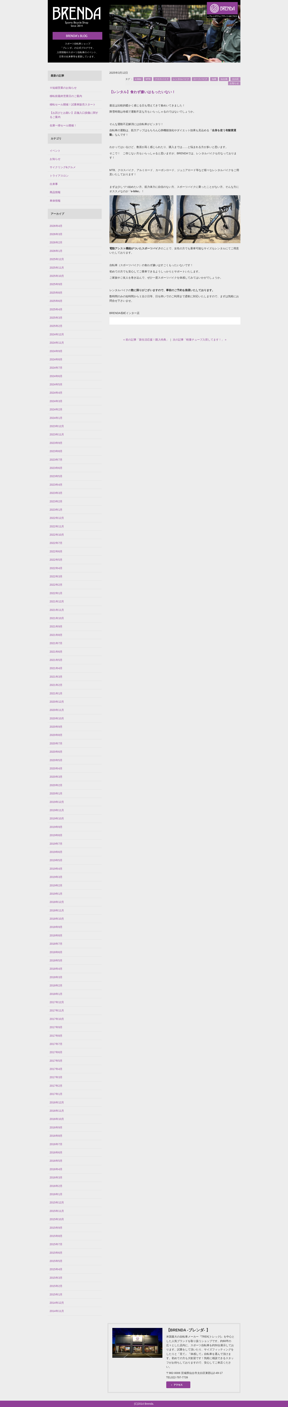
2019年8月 (56, 835)
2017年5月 (56, 1060)
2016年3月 (56, 1177)
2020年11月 (57, 709)
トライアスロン (59, 175)
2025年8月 (56, 292)
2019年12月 (57, 801)
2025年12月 (57, 259)
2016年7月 (56, 1144)
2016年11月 (57, 1110)
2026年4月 (56, 225)
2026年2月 (56, 242)
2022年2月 (56, 584)
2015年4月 (56, 1269)
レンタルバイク (181, 79)
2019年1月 (56, 893)
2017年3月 (56, 1077)
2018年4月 (56, 968)
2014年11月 (57, 1311)
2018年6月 (56, 952)
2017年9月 (56, 1027)
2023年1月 (56, 509)
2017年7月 (56, 1043)
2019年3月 (56, 876)
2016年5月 (56, 1160)
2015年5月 (56, 1261)
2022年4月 (56, 568)
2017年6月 (56, 1052)
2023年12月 (57, 426)
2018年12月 (57, 901)
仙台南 (224, 79)
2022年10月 (57, 534)
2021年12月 (57, 601)
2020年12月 (57, 701)
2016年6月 (56, 1152)
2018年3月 (56, 977)
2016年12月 (57, 1102)
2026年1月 (56, 250)
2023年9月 (56, 442)
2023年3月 (56, 492)
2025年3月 (56, 317)
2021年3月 (56, 676)
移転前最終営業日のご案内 (66, 96)
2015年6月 (56, 1252)
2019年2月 (56, 885)
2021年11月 (57, 609)
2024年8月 (56, 359)
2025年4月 (56, 309)
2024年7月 (56, 367)
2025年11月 (57, 267)
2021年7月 (56, 643)
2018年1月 (56, 993)
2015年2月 (56, 1286)
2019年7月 (56, 843)
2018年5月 (56, 960)
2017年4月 (56, 1068)
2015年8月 (56, 1235)
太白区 (235, 79)
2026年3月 (56, 234)
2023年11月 (57, 434)
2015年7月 (56, 1244)
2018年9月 (56, 927)
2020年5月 (56, 760)
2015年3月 (56, 1277)
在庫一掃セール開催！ (63, 125)
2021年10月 (57, 618)
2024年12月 (57, 334)
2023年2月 (56, 501)
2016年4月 (56, 1169)
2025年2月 (56, 325)
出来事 (54, 183)
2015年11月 (57, 1210)
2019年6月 (56, 851)
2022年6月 (56, 551)
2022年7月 (56, 542)
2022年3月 (56, 576)
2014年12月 (57, 1302)
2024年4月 (56, 392)
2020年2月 (56, 785)
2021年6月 (56, 651)
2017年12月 (57, 1002)
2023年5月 (56, 476)
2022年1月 (56, 593)
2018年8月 (56, 935)
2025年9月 (56, 284)
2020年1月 (56, 793)
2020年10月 (57, 718)
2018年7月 (56, 943)
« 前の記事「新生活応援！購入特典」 (146, 339)
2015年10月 (57, 1219)
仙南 (214, 79)
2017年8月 (56, 1035)
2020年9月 (56, 726)
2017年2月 (56, 1085)
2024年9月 (56, 351)
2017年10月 (57, 1018)
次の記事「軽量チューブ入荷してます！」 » (199, 339)
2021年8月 (56, 634)
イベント (55, 150)
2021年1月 (56, 693)
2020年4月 (56, 768)
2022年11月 (57, 526)
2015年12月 (57, 1202)
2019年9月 (56, 826)
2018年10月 (57, 918)
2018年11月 (57, 910)
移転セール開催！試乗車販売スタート (73, 104)
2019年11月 (57, 810)
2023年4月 (56, 484)
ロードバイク (200, 79)
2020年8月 (56, 734)
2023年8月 (56, 451)
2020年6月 (56, 751)
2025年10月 (57, 275)
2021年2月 (56, 684)
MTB (148, 79)
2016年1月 (56, 1194)
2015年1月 (56, 1294)
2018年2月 (56, 985)
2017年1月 (56, 1094)
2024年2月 (56, 409)
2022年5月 (56, 559)
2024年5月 (56, 384)
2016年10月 (57, 1119)
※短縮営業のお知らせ (63, 87)
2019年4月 (56, 868)
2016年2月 (56, 1185)
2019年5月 (56, 860)
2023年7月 (56, 459)
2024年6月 (56, 376)
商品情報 (55, 192)
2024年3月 (56, 401)
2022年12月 (57, 517)
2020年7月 (56, 743)
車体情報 (55, 200)
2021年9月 (56, 626)
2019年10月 (57, 818)
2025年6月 (56, 300)
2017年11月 (57, 1010)
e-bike (138, 79)
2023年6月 (56, 467)
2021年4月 (56, 668)
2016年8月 (56, 1135)
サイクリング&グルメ (63, 167)
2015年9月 (56, 1227)
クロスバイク (162, 79)
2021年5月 (56, 659)
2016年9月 (56, 1127)
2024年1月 (56, 417)
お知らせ (234, 83)
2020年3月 (56, 776)
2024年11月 (57, 342)
